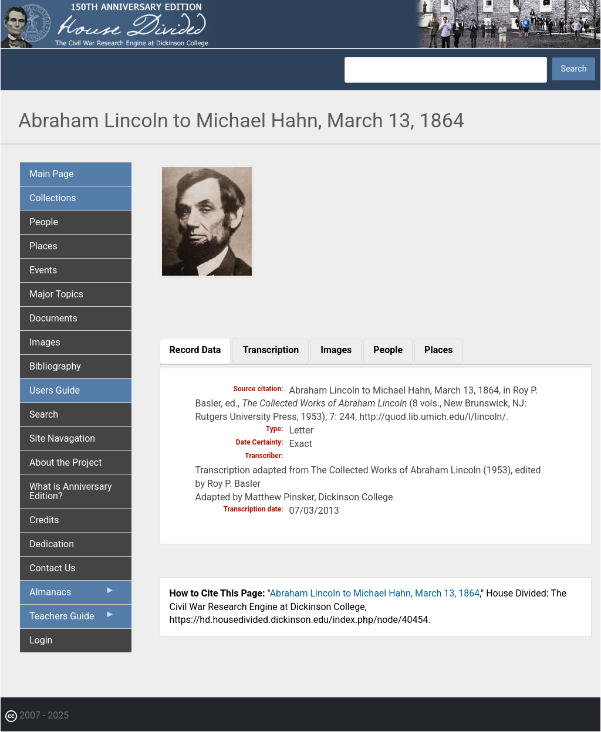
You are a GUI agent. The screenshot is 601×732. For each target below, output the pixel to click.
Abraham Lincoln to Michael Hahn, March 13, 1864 (375, 593)
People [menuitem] (43, 222)
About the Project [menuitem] (65, 462)
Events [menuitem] (43, 270)
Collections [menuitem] (52, 198)
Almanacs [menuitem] (72, 594)
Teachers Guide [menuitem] (72, 618)
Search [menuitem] (43, 414)
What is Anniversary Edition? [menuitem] (70, 491)
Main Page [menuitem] (51, 173)
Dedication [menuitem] (51, 544)
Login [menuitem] (40, 640)
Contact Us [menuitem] (52, 568)
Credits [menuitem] (44, 520)
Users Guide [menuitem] (54, 390)
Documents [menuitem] (53, 318)
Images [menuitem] (44, 342)
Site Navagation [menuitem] (62, 438)
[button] (207, 273)
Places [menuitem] (43, 246)
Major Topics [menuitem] (56, 294)
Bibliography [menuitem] (55, 366)
